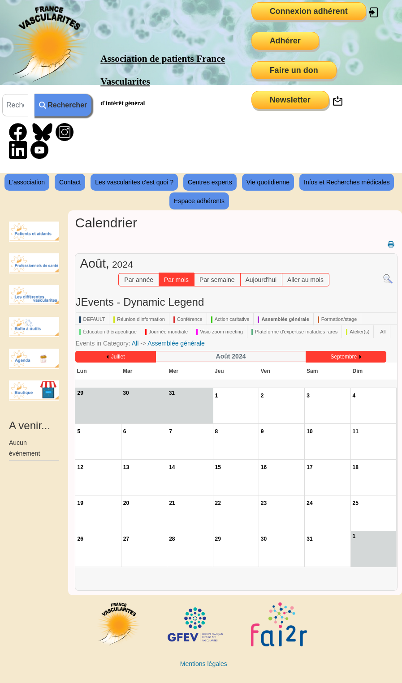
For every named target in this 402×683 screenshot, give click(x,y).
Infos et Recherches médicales (346, 182)
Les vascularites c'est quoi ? (134, 182)
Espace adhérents (199, 201)
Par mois (176, 279)
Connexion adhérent (309, 11)
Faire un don (294, 70)
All (135, 343)
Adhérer (285, 40)
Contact (70, 182)
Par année (138, 279)
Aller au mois (305, 279)
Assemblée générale (176, 343)
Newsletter (290, 99)
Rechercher (63, 105)
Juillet (118, 357)
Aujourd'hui (261, 279)
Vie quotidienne (268, 182)
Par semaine (217, 279)
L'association (27, 182)
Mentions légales (203, 663)
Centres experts (210, 182)
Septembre (344, 357)
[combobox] (15, 105)
